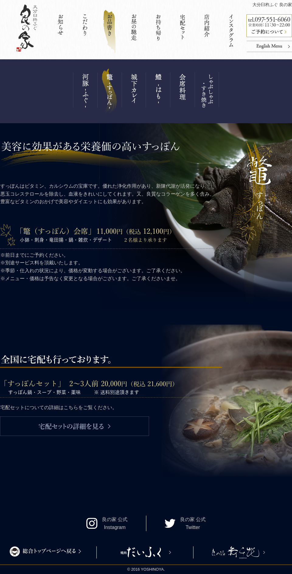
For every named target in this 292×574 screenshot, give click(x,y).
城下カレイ (134, 91)
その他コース (207, 91)
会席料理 (182, 91)
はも (158, 91)
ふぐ (85, 91)
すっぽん (109, 91)
